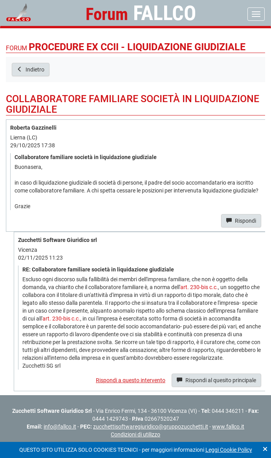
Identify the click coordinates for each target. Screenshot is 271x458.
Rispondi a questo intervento (130, 380)
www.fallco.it (228, 426)
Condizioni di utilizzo (135, 434)
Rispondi (241, 221)
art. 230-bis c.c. (199, 287)
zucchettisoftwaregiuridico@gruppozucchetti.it (150, 426)
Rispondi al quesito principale (216, 380)
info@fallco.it (60, 426)
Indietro (30, 69)
